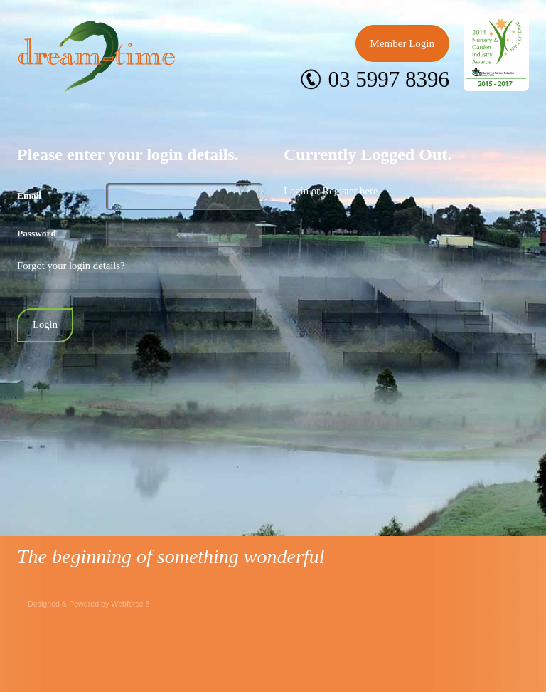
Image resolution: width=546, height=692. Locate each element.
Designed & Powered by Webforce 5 (89, 603)
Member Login (402, 43)
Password (36, 233)
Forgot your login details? (71, 265)
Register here (350, 190)
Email (29, 195)
